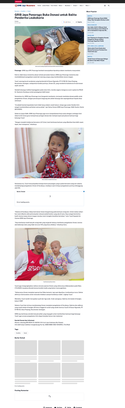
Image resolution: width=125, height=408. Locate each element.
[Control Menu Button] (105, 5)
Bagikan (79, 22)
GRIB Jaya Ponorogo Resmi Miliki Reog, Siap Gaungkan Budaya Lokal (98, 19)
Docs (82, 5)
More (88, 5)
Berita (90, 16)
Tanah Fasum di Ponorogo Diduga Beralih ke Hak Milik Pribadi (98, 59)
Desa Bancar (92, 25)
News (61, 5)
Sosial (25, 333)
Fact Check (54, 5)
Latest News (46, 5)
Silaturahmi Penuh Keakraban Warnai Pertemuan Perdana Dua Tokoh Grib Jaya (97, 49)
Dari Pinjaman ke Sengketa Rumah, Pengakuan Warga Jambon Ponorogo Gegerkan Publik (98, 39)
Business (68, 5)
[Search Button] (108, 5)
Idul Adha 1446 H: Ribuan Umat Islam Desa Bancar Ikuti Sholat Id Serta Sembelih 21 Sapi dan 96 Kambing (98, 28)
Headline (18, 333)
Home (39, 5)
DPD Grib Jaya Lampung (96, 46)
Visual (76, 5)
